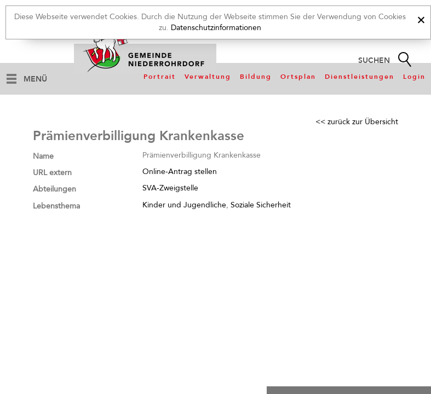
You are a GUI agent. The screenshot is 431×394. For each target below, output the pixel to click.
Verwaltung (208, 76)
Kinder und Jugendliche (184, 205)
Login (414, 76)
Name (43, 156)
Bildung (256, 76)
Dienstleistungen (359, 76)
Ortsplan (298, 76)
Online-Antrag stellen (179, 171)
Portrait (159, 76)
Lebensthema (56, 206)
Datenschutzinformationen (216, 27)
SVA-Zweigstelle (170, 188)
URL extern (52, 172)
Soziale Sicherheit (261, 205)
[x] (421, 18)
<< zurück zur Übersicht (356, 122)
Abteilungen (54, 189)
